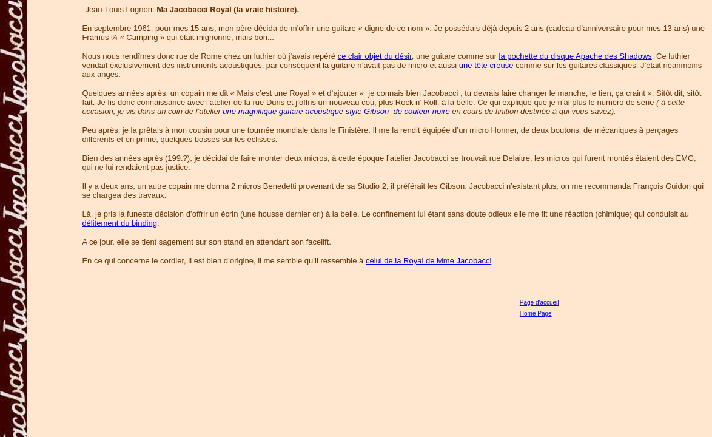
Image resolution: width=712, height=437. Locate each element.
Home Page (536, 313)
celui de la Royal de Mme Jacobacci (428, 260)
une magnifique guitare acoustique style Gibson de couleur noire (336, 111)
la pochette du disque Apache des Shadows (575, 56)
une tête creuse (486, 65)
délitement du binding (119, 223)
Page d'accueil (539, 302)
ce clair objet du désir (375, 56)
